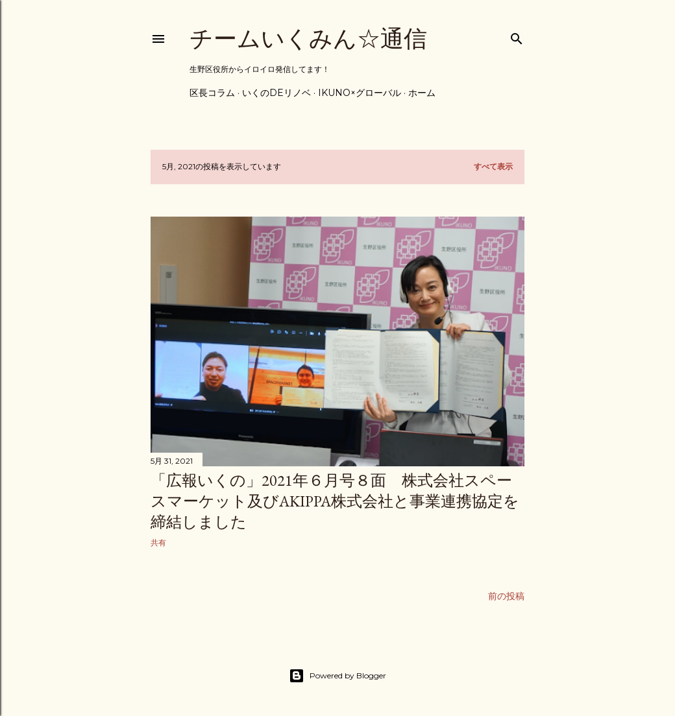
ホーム (422, 93)
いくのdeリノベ (276, 93)
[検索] (516, 36)
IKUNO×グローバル (359, 93)
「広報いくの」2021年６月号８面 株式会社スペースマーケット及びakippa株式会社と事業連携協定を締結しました (335, 501)
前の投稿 (506, 596)
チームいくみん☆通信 (308, 38)
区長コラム (212, 93)
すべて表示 (493, 166)
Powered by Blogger (337, 676)
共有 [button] (158, 542)
